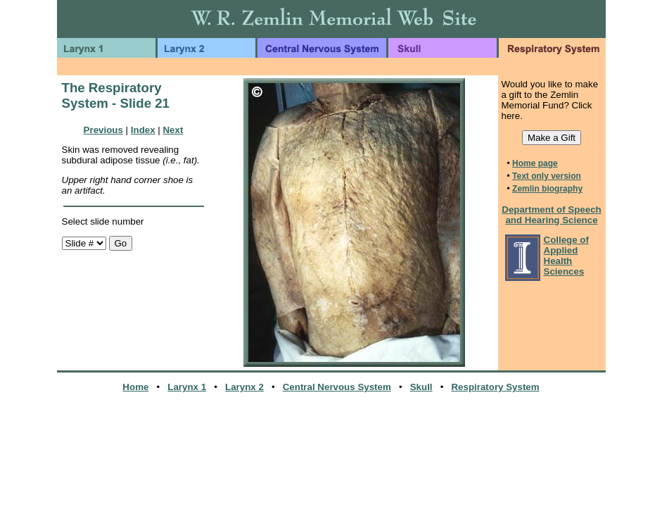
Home (135, 387)
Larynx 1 (186, 387)
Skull (421, 387)
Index (143, 130)
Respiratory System (495, 387)
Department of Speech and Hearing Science (551, 214)
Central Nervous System (337, 387)
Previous (103, 130)
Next (173, 130)
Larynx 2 (244, 387)
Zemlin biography (547, 189)
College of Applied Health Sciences (566, 255)
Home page (535, 163)
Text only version (546, 176)
